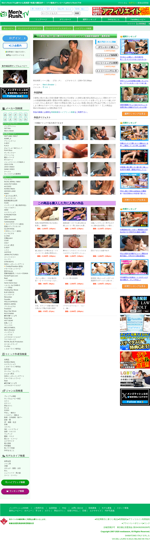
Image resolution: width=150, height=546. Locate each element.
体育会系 (7, 461)
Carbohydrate (9, 222)
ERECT (7, 217)
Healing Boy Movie (11, 290)
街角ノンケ (8, 323)
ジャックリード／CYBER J (14, 162)
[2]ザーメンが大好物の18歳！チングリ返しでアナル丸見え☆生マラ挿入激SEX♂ (134, 83)
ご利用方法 (37, 9)
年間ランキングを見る (135, 286)
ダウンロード (65, 19)
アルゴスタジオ (10, 198)
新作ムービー (15, 511)
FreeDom (7, 309)
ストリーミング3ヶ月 (106, 71)
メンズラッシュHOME (18, 508)
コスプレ (7, 427)
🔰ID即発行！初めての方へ (15, 52)
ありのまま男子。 (11, 196)
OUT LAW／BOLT (11, 136)
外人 (5, 471)
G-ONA (7, 236)
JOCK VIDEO (9, 167)
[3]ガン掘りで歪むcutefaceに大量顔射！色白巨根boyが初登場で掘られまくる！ (133, 193)
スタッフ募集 (123, 508)
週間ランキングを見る (135, 114)
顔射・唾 (7, 420)
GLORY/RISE (9, 229)
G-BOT (6, 247)
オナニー (7, 403)
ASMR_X (7, 138)
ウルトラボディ (10, 208)
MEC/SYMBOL (9, 327)
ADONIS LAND (10, 191)
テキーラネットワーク (12, 269)
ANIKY (6, 193)
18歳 (6, 466)
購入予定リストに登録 (107, 42)
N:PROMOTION (10, 215)
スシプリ (7, 259)
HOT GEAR (8, 320)
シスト (6, 250)
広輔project (8, 238)
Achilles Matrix (9, 189)
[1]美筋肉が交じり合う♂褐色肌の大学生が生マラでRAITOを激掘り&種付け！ (134, 232)
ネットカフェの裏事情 (12, 174)
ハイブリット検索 (67, 112)
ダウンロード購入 (106, 47)
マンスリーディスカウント (29, 28)
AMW (6, 210)
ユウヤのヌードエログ (12, 337)
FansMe (7, 299)
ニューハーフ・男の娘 (12, 473)
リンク (147, 523)
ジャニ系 (7, 463)
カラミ (6, 401)
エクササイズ (9, 441)
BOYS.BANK (9, 313)
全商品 (6, 359)
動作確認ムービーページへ (15, 76)
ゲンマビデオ (9, 233)
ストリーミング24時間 (107, 63)
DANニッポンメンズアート (14, 264)
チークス (7, 171)
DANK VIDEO (9, 169)
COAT (6, 240)
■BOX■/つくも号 (10, 316)
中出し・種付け (10, 413)
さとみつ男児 (9, 245)
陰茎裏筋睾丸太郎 (10, 200)
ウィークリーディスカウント (58, 28)
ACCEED (7, 186)
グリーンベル (9, 155)
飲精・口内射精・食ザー (13, 417)
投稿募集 (92, 508)
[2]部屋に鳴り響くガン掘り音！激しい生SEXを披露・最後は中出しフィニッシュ (134, 169)
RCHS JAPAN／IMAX (12, 182)
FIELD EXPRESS (10, 301)
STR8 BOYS (9, 262)
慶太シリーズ (9, 157)
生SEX (6, 410)
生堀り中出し (73, 511)
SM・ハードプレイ (11, 429)
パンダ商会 (8, 287)
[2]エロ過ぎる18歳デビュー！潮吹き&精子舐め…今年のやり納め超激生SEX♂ (134, 256)
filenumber (8, 297)
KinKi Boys (8, 150)
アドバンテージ (10, 141)
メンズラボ (8, 335)
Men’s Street (9, 131)
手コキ (6, 408)
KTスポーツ (8, 160)
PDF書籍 (7, 446)
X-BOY (6, 143)
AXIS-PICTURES (10, 184)
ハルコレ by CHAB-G (12, 285)
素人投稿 (7, 443)
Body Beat (8, 318)
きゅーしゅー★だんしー (13, 148)
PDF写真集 (110, 511)
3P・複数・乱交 (10, 422)
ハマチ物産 (8, 280)
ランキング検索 (15, 491)
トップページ (41, 19)
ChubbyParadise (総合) (13, 266)
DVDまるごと (114, 19)
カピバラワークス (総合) (14, 224)
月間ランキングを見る (135, 200)
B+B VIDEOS (9, 292)
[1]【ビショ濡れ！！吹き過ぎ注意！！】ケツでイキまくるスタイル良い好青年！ (134, 59)
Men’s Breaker (9, 330)
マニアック (8, 434)
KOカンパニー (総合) (12, 231)
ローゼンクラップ (10, 344)
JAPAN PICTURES (11, 255)
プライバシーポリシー (132, 523)
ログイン (132, 3)
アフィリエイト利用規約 (139, 519)
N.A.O (6, 146)
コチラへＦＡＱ (18, 55)
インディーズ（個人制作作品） (15, 205)
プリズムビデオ (10, 306)
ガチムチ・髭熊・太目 (12, 468)
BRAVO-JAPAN (10, 304)
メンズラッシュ (10, 126)
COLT (6, 243)
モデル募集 (106, 508)
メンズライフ (9, 332)
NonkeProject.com (11, 276)
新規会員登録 (143, 3)
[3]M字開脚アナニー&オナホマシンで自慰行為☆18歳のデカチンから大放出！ (133, 107)
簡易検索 (54, 112)
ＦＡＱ (50, 9)
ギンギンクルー (10, 153)
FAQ (64, 508)
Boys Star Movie (10, 311)
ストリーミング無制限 (106, 55)
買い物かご (81, 9)
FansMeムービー (138, 19)
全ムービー (8, 28)
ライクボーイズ (10, 339)
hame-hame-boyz (10, 283)
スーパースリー (10, 257)
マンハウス (8, 325)
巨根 (5, 424)
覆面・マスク (9, 436)
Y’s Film (7, 346)
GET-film (7, 128)
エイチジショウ (10, 212)
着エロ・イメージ (10, 439)
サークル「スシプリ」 (12, 371)
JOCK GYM (8, 164)
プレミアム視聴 (10, 396)
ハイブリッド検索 (83, 28)
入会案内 (15, 45)
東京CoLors (8, 271)
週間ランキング (89, 19)
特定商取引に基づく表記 (106, 519)
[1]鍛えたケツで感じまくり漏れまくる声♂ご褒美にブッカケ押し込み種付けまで (134, 145)
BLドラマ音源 (9, 448)
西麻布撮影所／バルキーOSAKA (16, 273)
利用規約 (123, 519)
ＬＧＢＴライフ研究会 (12, 349)
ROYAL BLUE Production (13, 342)
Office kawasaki (10, 219)
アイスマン (8, 179)
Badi (5, 278)
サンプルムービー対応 (12, 398)
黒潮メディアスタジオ (12, 226)
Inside (6, 203)
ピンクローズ (9, 294)
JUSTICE (7, 252)
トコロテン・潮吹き (11, 415)
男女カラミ (8, 406)
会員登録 (53, 508)
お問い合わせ (64, 9)
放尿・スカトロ (10, 431)
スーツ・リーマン (10, 475)
